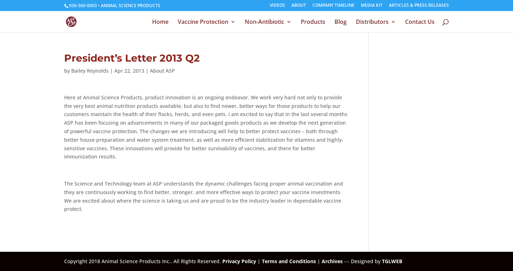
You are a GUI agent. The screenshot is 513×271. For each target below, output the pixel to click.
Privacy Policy (239, 261)
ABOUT (298, 5)
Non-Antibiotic (264, 22)
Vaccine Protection (203, 22)
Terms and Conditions (289, 261)
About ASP (162, 70)
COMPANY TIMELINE (333, 5)
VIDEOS (277, 5)
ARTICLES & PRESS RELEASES (419, 5)
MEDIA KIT (372, 5)
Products (313, 22)
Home (160, 22)
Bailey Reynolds (90, 70)
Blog (341, 22)
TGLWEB (392, 261)
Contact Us (420, 22)
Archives (332, 261)
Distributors (372, 22)
